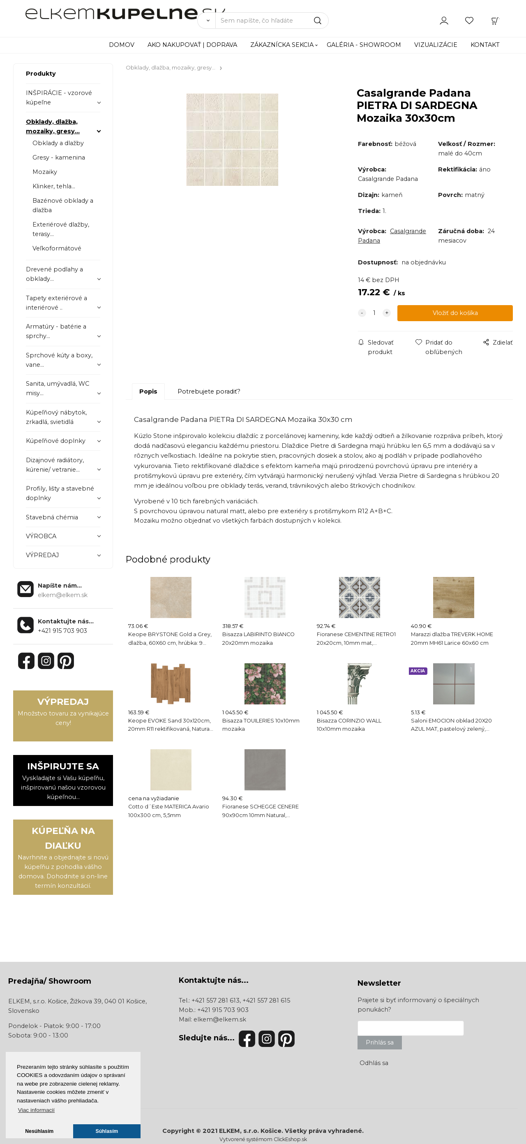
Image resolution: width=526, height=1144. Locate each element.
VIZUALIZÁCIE (435, 45)
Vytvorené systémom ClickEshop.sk (263, 1139)
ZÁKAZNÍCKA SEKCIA (282, 45)
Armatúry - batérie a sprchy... (56, 331)
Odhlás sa (374, 1063)
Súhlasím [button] (107, 1131)
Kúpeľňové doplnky (55, 441)
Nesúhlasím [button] (39, 1131)
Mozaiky (44, 172)
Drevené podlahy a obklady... (54, 274)
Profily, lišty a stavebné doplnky (60, 493)
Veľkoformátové (56, 248)
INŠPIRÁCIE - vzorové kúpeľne (59, 97)
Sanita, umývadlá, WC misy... (57, 388)
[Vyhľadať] (206, 20)
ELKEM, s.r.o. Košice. (251, 1131)
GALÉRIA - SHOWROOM (364, 45)
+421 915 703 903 (62, 631)
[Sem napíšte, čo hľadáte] (272, 20)
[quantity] (374, 313)
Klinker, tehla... (53, 186)
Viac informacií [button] (36, 1110)
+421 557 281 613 (215, 1000)
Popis (148, 391)
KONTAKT (485, 45)
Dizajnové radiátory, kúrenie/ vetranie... (55, 464)
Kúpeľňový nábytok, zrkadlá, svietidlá (56, 417)
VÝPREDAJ (42, 555)
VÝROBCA (41, 536)
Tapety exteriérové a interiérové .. (56, 302)
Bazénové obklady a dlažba (62, 205)
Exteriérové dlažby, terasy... (60, 229)
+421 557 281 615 (266, 1000)
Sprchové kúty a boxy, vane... (59, 360)
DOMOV (121, 45)
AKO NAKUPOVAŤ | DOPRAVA (192, 45)
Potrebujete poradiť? (209, 391)
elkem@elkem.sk (220, 1019)
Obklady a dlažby (58, 143)
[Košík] (495, 20)
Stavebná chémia (52, 517)
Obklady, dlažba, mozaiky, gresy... (53, 126)
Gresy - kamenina (58, 157)
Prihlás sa (380, 1042)
